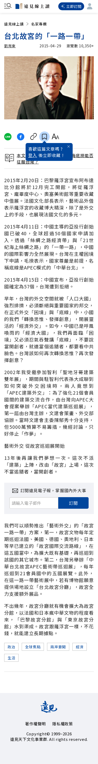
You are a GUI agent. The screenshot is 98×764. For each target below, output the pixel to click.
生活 (11, 657)
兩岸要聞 (58, 646)
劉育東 (10, 45)
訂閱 (73, 503)
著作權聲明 (35, 723)
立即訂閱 (71, 6)
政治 (11, 646)
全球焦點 (33, 646)
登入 (32, 155)
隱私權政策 (62, 723)
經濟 (79, 646)
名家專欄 (39, 24)
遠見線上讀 (17, 24)
